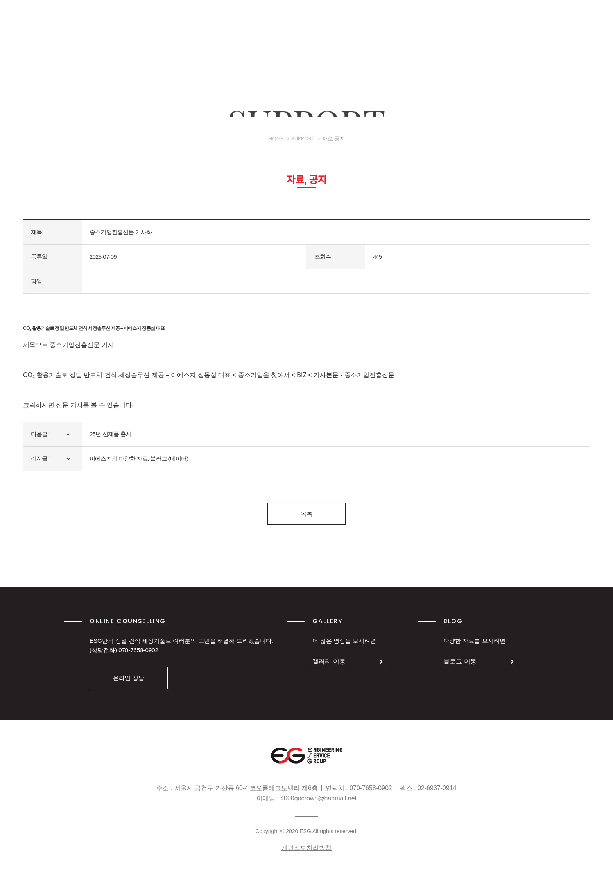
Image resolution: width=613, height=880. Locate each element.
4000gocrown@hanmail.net (318, 798)
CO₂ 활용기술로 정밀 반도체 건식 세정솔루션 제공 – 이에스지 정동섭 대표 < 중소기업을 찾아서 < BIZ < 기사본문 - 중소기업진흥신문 (208, 375)
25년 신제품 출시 (110, 434)
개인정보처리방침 (306, 847)
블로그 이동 (459, 661)
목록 (306, 513)
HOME (276, 144)
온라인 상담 (128, 677)
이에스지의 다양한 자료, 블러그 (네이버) (139, 458)
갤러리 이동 (328, 661)
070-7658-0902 (138, 650)
